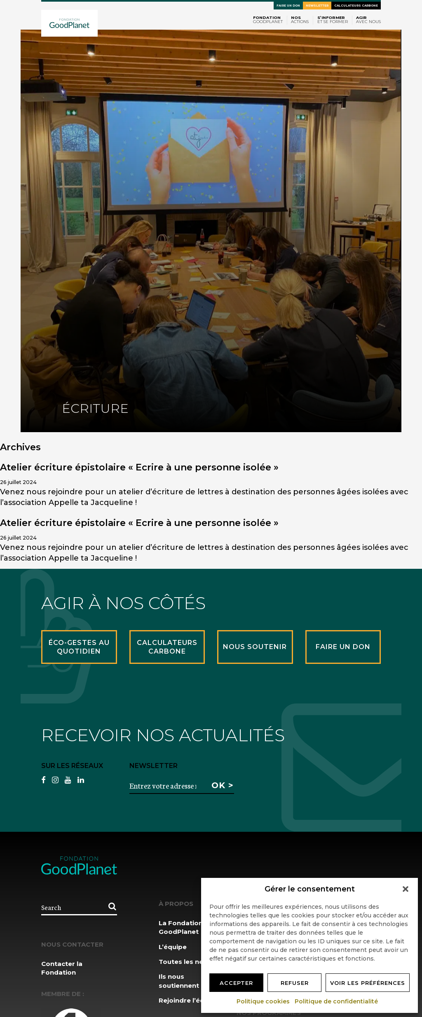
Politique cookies (264, 1001)
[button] (405, 889)
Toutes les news (186, 962)
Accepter (236, 983)
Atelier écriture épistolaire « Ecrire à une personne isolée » (139, 467)
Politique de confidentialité (337, 1001)
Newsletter (317, 5)
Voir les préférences (367, 983)
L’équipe (173, 947)
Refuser (295, 983)
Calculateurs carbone (356, 5)
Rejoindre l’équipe (189, 1000)
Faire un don (288, 5)
